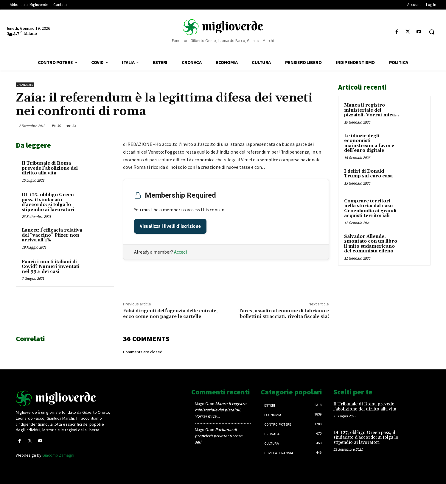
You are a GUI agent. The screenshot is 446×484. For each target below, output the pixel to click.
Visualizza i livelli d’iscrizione (170, 226)
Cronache (25, 84)
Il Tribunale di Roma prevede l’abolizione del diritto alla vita (50, 168)
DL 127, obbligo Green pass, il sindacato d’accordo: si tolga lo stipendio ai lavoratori (48, 202)
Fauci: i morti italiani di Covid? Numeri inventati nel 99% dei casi (51, 266)
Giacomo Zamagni (58, 455)
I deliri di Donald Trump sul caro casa (368, 173)
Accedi (180, 252)
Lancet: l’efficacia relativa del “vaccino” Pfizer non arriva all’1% (52, 235)
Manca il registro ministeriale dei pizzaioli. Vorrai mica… (371, 110)
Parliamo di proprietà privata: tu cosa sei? (219, 436)
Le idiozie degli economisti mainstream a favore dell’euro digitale (369, 143)
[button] (432, 32)
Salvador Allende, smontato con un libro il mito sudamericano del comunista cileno (370, 244)
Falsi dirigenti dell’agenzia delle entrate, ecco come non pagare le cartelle (170, 313)
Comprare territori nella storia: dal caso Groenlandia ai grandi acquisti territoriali (370, 208)
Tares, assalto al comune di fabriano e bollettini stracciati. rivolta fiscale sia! (283, 313)
